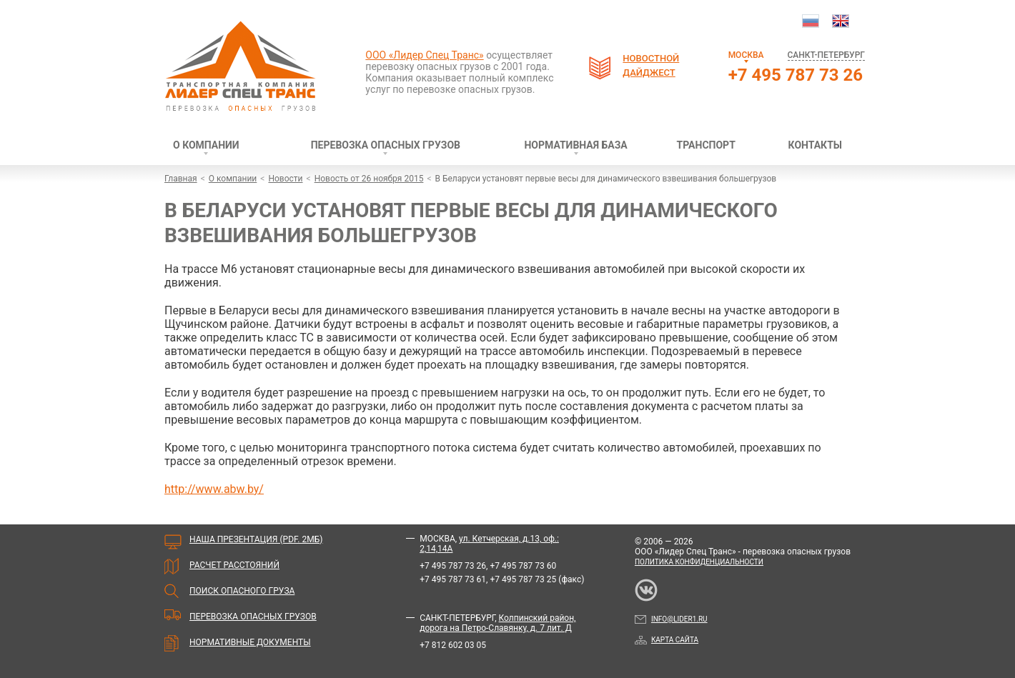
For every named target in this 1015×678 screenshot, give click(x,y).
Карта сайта (666, 640)
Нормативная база (575, 145)
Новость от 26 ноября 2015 (369, 179)
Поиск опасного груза (241, 591)
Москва (746, 55)
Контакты (815, 145)
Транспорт (706, 145)
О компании (206, 145)
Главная (180, 179)
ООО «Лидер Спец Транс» (424, 55)
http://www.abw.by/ (214, 489)
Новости (285, 179)
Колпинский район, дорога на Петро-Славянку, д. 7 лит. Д (497, 623)
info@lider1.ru (671, 619)
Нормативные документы (250, 642)
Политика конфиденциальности (699, 562)
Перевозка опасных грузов (385, 145)
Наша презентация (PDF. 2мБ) (255, 539)
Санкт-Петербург (827, 55)
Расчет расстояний (234, 565)
